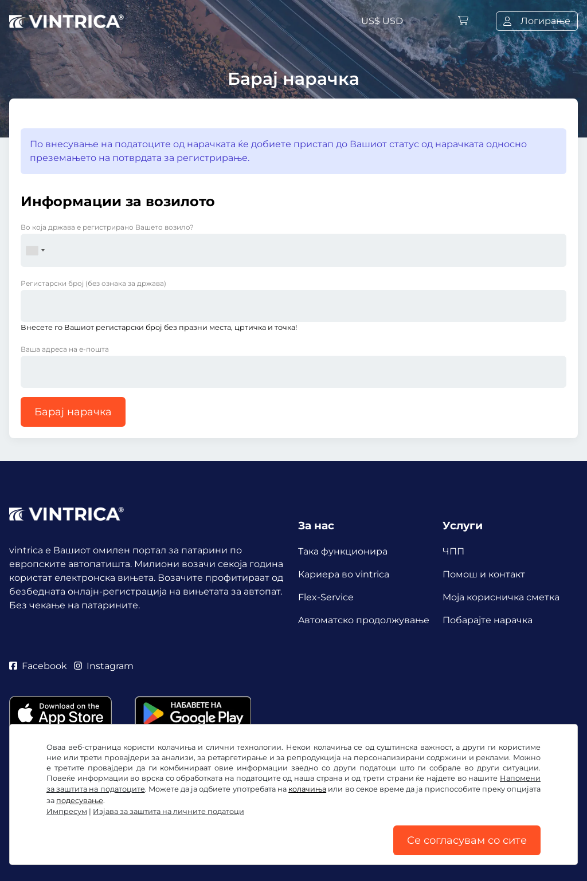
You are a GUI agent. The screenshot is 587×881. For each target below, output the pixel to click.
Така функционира (343, 551)
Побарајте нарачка (488, 620)
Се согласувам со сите (467, 840)
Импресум (66, 811)
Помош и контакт (484, 574)
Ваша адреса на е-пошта (65, 349)
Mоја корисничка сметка (501, 597)
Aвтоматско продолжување (363, 620)
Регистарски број (93, 283)
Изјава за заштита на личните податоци (168, 811)
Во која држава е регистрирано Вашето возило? (107, 227)
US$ (382, 20)
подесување (79, 800)
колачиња (307, 789)
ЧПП (453, 551)
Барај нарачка (73, 412)
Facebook (38, 665)
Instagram (104, 665)
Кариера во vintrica (343, 574)
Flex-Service (326, 597)
